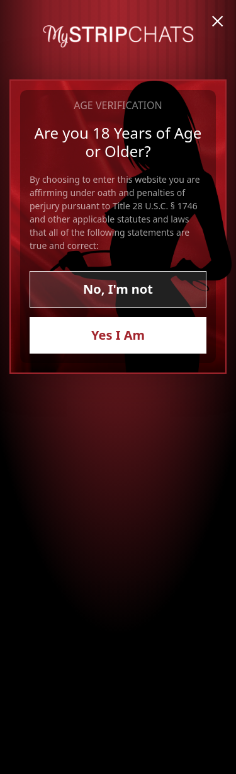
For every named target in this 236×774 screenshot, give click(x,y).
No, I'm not (118, 288)
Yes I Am (118, 335)
